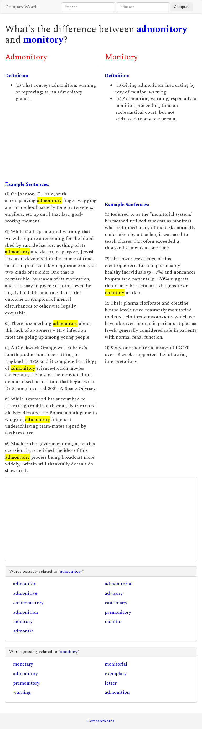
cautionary (116, 602)
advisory (114, 593)
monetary (23, 664)
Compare (181, 6)
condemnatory (28, 602)
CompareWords (21, 6)
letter (111, 683)
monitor (113, 621)
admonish (23, 630)
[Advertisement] (51, 141)
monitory (43, 40)
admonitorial (119, 583)
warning (22, 692)
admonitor (24, 583)
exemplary (116, 673)
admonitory (162, 29)
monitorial (116, 664)
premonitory (118, 612)
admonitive (25, 593)
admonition (25, 612)
